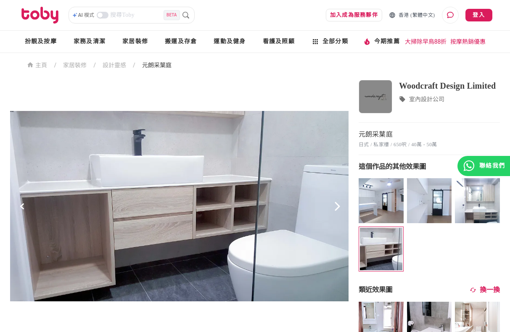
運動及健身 (230, 41)
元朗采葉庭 (157, 65)
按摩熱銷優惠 (468, 41)
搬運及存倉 (181, 41)
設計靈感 (114, 65)
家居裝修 (135, 41)
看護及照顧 (279, 41)
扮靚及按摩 (41, 41)
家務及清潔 (90, 41)
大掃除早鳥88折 (426, 41)
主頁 (37, 65)
